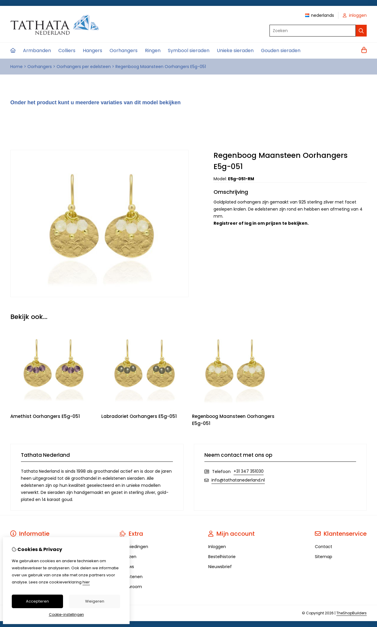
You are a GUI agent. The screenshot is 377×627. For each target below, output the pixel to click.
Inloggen (217, 547)
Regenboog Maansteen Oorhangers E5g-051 (160, 67)
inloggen (355, 15)
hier (86, 582)
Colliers (66, 50)
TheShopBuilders (351, 613)
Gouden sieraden (280, 50)
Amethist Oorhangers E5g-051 (45, 416)
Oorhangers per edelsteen (84, 67)
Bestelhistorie (222, 557)
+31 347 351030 (249, 471)
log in (250, 223)
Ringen (153, 50)
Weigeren (94, 601)
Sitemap (323, 557)
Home (16, 67)
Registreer (226, 223)
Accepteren (37, 601)
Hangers (92, 50)
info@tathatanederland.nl (238, 480)
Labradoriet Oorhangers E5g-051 (139, 416)
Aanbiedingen (134, 547)
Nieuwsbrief (220, 567)
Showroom (131, 587)
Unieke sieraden (235, 50)
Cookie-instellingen (66, 614)
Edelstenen (131, 577)
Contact (323, 547)
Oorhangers (124, 50)
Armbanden (37, 50)
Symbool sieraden (188, 50)
